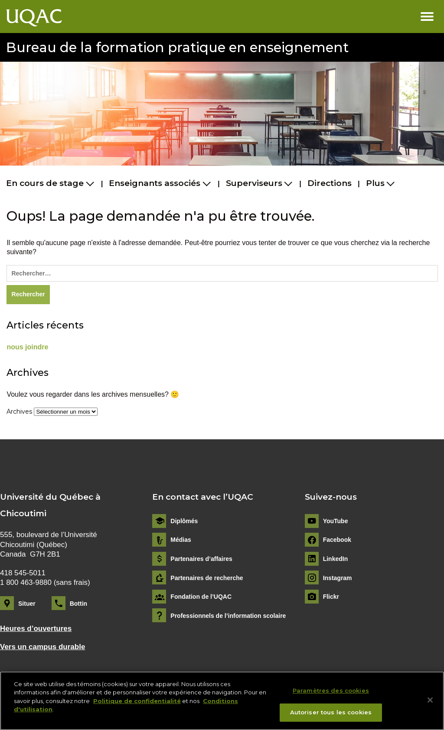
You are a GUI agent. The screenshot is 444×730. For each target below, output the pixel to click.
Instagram (337, 577)
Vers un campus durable (42, 647)
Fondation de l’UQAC (201, 596)
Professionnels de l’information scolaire (228, 615)
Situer (27, 603)
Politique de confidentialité (137, 704)
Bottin (78, 603)
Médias (180, 539)
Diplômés (184, 521)
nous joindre (27, 347)
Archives (19, 411)
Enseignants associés (154, 183)
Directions (329, 183)
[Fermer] (430, 703)
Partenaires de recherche (206, 577)
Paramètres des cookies (331, 694)
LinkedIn (335, 558)
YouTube (335, 521)
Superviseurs (254, 183)
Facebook (337, 539)
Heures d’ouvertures (36, 628)
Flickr (331, 596)
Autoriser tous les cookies (331, 716)
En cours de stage (45, 183)
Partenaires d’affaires (201, 558)
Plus (375, 183)
